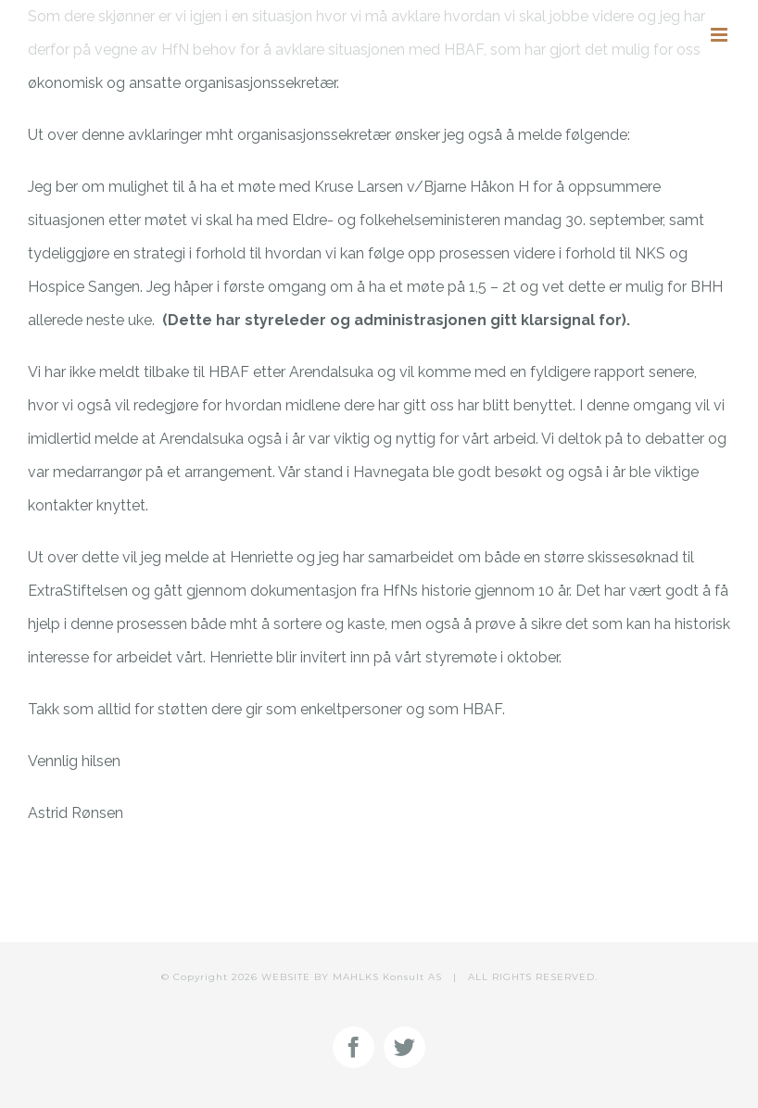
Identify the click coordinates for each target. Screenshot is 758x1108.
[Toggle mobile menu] (720, 34)
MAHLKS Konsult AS (387, 977)
